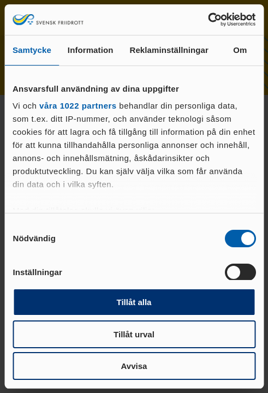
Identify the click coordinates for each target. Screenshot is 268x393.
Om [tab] (240, 50)
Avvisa (134, 366)
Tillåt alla (134, 302)
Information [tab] (91, 50)
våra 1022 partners (78, 105)
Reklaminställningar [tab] (168, 50)
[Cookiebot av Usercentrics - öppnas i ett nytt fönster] (207, 20)
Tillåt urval (134, 334)
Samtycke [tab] (32, 50)
